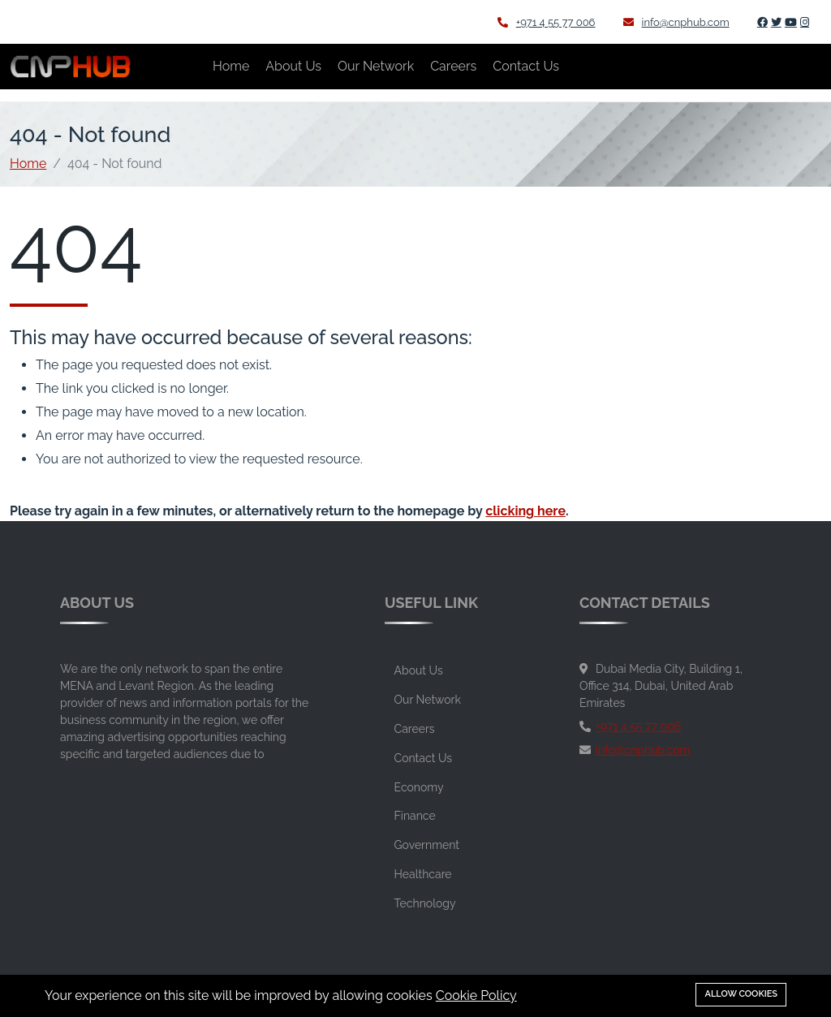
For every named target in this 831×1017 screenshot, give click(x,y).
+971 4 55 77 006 (546, 22)
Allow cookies (740, 994)
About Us (293, 66)
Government (426, 844)
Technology (425, 903)
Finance (415, 815)
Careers (453, 66)
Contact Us (526, 66)
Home (231, 66)
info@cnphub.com (676, 22)
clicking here (525, 511)
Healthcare (423, 874)
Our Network (376, 66)
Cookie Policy (476, 995)
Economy (419, 787)
